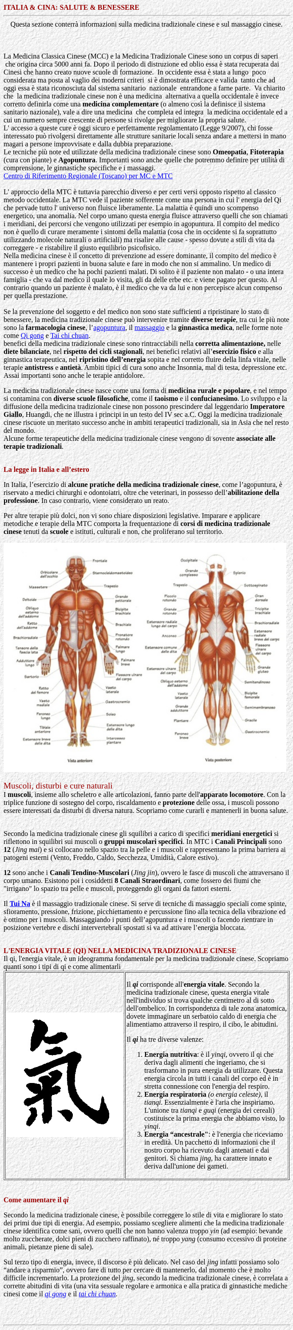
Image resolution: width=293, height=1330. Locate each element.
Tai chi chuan (69, 335)
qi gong (55, 1294)
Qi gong (32, 335)
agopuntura (109, 327)
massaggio (150, 327)
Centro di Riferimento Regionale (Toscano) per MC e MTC (88, 176)
